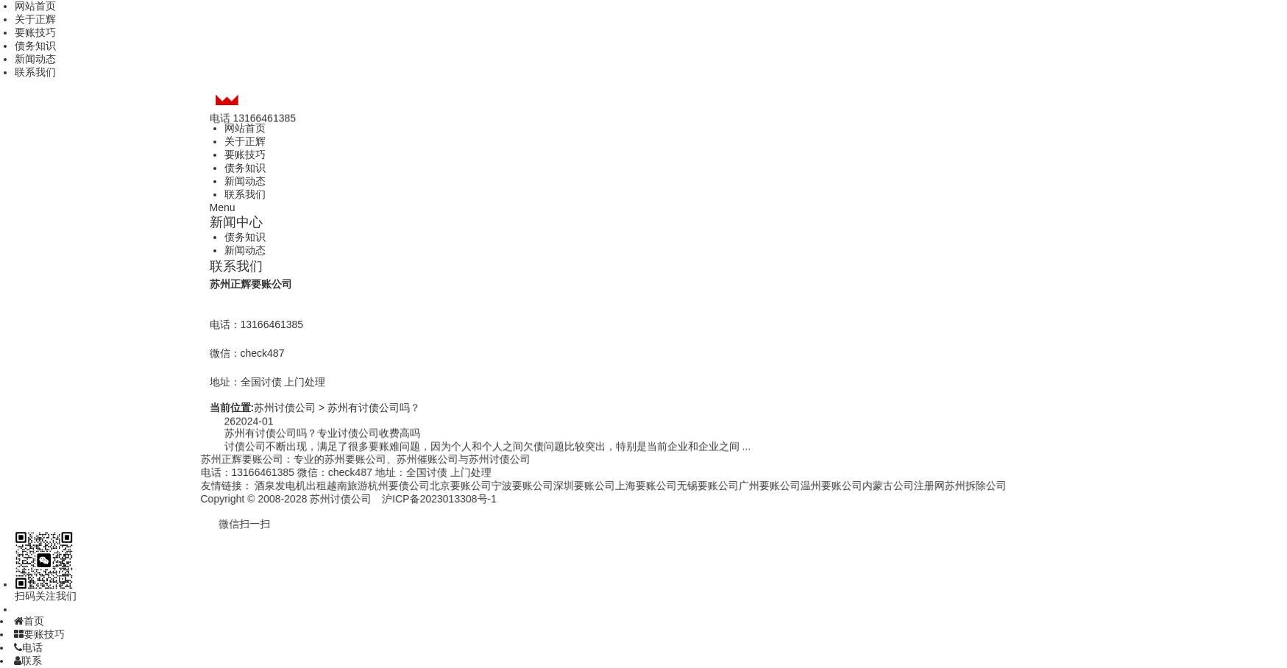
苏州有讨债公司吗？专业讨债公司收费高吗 (322, 434)
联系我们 (35, 72)
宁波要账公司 (497, 485)
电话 (28, 647)
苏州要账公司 (330, 459)
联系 (28, 661)
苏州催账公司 (402, 459)
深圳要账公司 (559, 485)
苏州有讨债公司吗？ (373, 407)
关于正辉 (35, 19)
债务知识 (35, 45)
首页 (29, 621)
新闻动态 (35, 59)
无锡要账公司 (683, 485)
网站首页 (35, 6)
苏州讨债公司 (285, 407)
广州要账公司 (745, 485)
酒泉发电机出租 (266, 485)
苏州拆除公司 (951, 485)
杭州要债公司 (374, 485)
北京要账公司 (436, 485)
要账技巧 (35, 32)
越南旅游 (322, 485)
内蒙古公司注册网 (878, 485)
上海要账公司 (621, 485)
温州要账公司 (806, 485)
